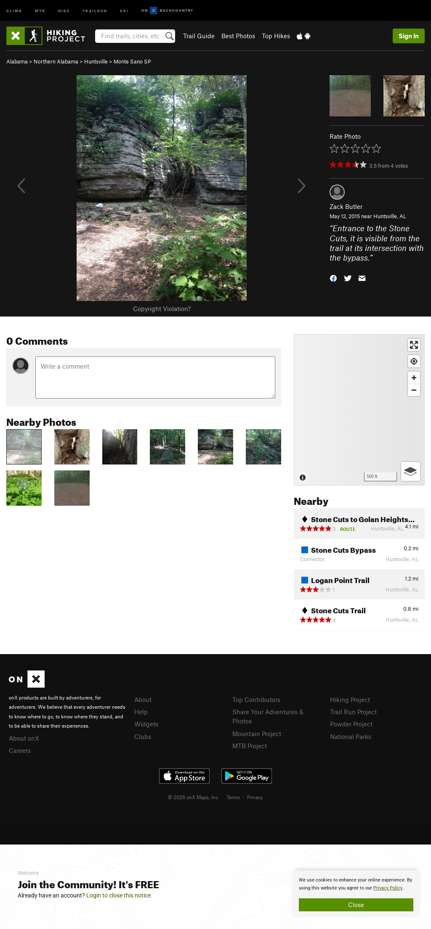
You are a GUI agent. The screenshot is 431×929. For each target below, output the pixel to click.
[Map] (359, 410)
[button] (333, 277)
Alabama (17, 61)
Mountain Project (256, 733)
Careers (20, 750)
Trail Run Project (353, 711)
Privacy (255, 797)
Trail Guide (199, 36)
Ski (124, 10)
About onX (24, 738)
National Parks (350, 736)
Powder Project (351, 724)
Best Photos (238, 36)
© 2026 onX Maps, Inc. (193, 797)
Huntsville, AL (389, 216)
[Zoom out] (414, 390)
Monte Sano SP (132, 61)
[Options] (410, 471)
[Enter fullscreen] (414, 345)
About (143, 699)
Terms (233, 797)
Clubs (142, 736)
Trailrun (94, 10)
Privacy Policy (387, 888)
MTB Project (249, 746)
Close (356, 904)
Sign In (409, 36)
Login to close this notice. (119, 895)
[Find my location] (414, 361)
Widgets (146, 724)
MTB (40, 10)
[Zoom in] (414, 378)
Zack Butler (346, 206)
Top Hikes (276, 36)
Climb (14, 10)
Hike (64, 10)
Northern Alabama (56, 61)
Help (141, 711)
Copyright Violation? (162, 308)
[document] (356, 893)
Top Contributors (256, 699)
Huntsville (96, 61)
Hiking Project (350, 699)
